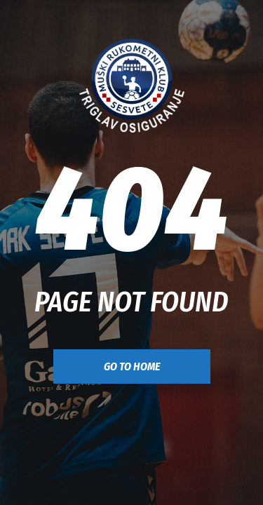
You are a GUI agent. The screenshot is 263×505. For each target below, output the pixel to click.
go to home (132, 366)
